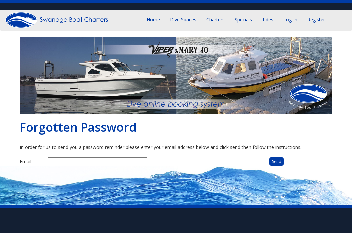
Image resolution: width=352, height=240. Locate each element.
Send (276, 161)
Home (153, 19)
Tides (267, 19)
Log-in (290, 19)
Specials (243, 19)
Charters (215, 19)
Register (316, 19)
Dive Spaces (183, 19)
